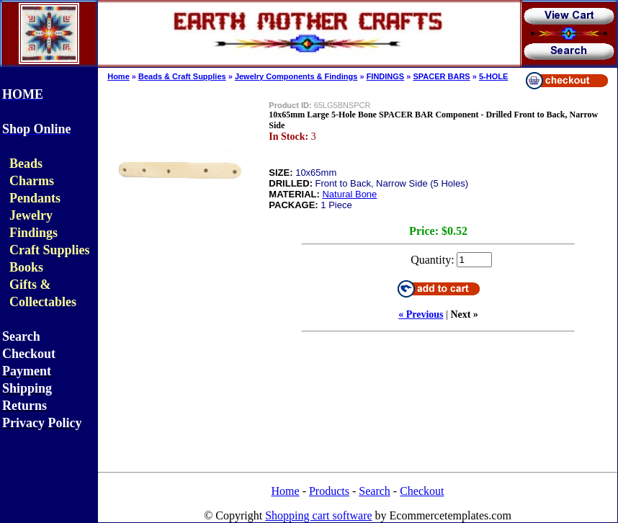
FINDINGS (386, 76)
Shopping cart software (318, 515)
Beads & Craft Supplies (182, 76)
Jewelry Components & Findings (296, 76)
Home (118, 76)
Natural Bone (349, 194)
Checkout (422, 491)
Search (374, 491)
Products (329, 491)
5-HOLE (493, 76)
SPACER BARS (441, 76)
